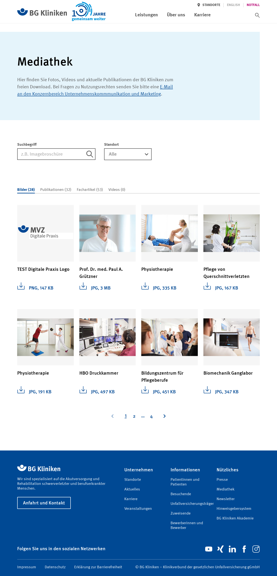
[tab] (26, 190)
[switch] (257, 15)
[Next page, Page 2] (164, 416)
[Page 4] (151, 416)
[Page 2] (134, 416)
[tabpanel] (138, 309)
